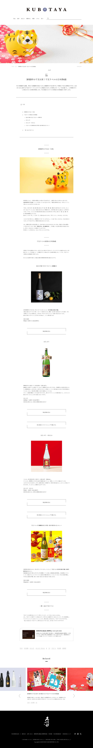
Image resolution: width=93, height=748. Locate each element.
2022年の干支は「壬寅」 (29, 112)
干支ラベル (53, 648)
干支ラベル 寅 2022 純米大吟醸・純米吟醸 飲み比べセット (38, 125)
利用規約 (50, 733)
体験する (28, 18)
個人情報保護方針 (57, 733)
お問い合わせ (30, 733)
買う (42, 18)
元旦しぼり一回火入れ (40, 648)
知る (14, 18)
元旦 (36, 702)
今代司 (21, 648)
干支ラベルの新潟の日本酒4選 (30, 114)
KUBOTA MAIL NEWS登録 (40, 733)
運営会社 (24, 733)
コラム (37, 18)
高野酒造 (64, 648)
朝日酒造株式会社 (15, 733)
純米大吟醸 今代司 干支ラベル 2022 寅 (34, 117)
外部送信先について (67, 733)
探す (18, 18)
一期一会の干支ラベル (29, 130)
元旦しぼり (28, 120)
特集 (33, 18)
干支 (49, 648)
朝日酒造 (59, 648)
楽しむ (23, 18)
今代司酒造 (26, 648)
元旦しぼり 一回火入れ (30, 122)
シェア (49, 70)
